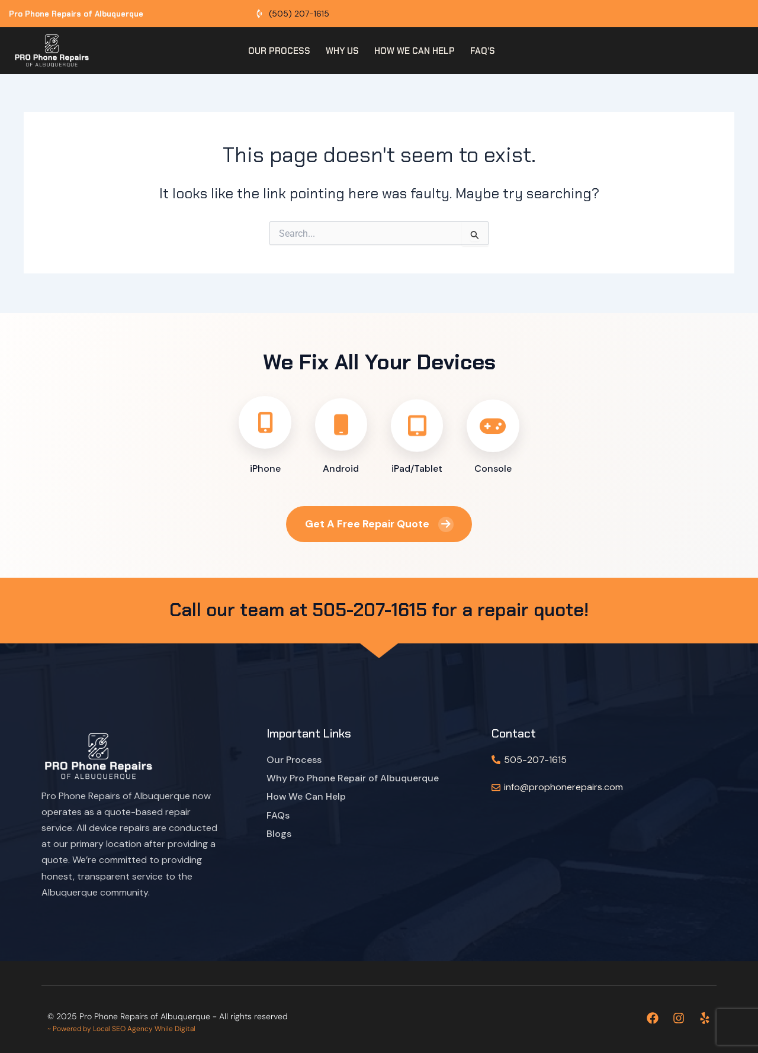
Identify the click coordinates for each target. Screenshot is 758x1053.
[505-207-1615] (496, 759)
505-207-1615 (535, 759)
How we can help (414, 51)
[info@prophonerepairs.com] (496, 787)
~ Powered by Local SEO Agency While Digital (121, 1028)
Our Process (279, 51)
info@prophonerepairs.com (563, 787)
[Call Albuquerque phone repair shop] (292, 14)
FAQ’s (482, 51)
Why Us (342, 51)
